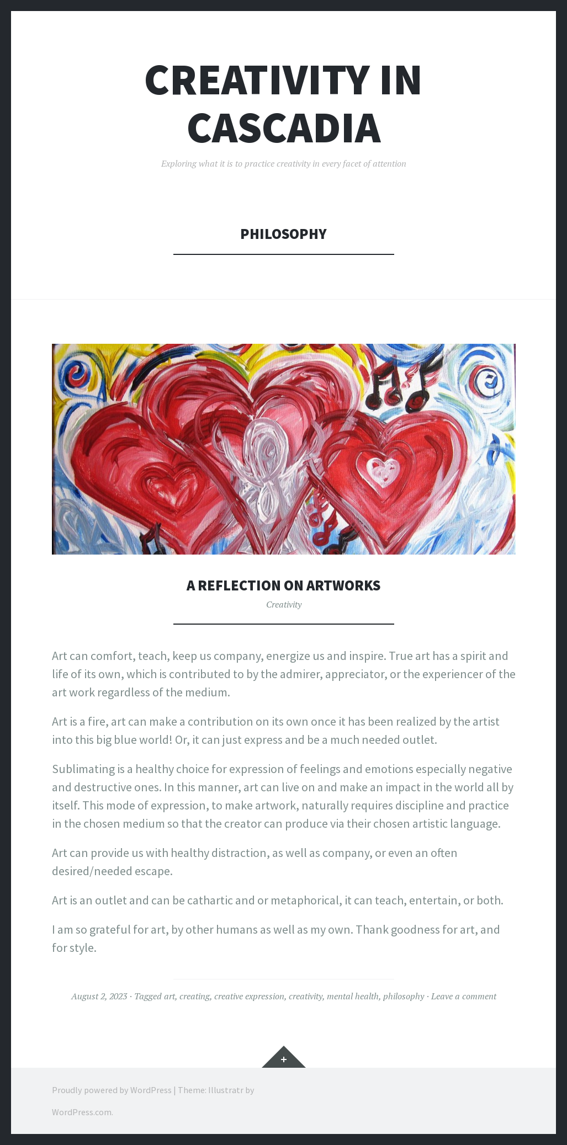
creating (194, 996)
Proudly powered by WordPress (112, 1089)
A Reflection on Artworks (283, 585)
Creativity (283, 604)
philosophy (403, 996)
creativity (305, 996)
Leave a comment (463, 996)
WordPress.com (82, 1111)
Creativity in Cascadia (283, 103)
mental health (353, 996)
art (169, 996)
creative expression (249, 996)
